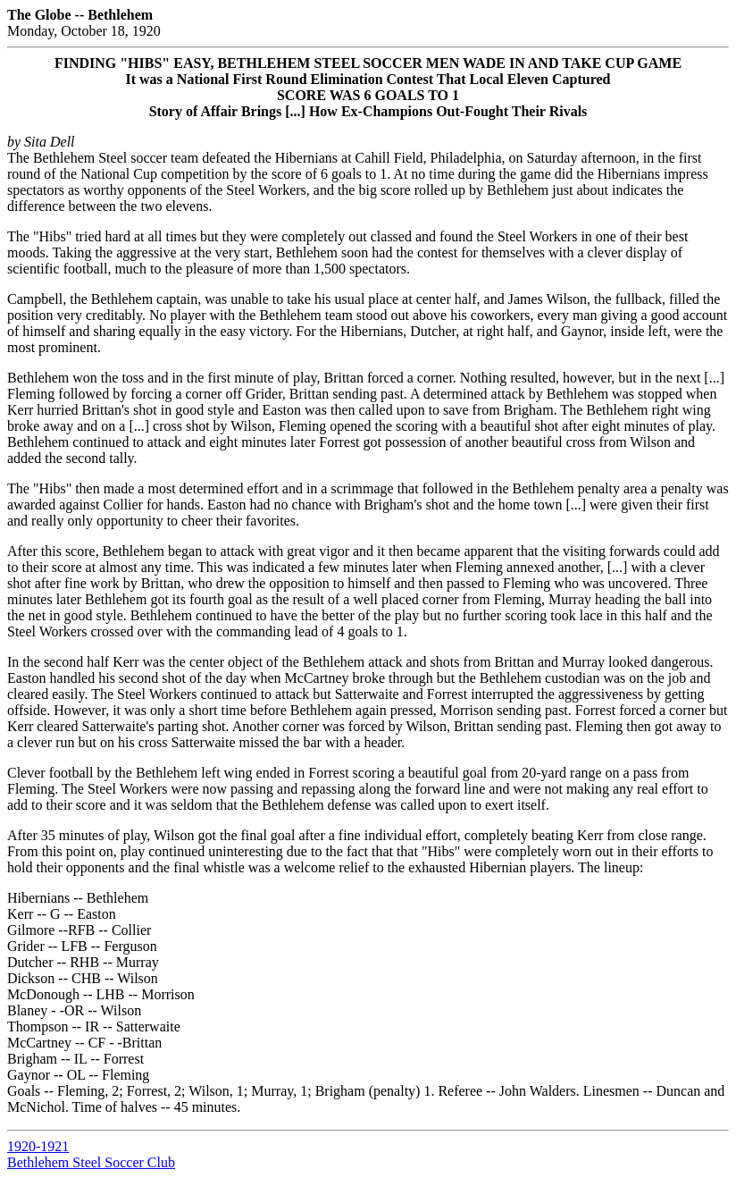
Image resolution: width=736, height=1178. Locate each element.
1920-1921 (38, 1146)
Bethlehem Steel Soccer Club (91, 1162)
